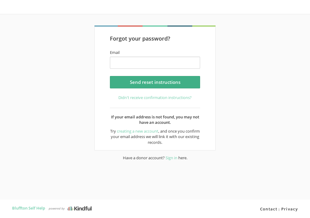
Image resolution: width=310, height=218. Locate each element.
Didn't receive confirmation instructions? (155, 97)
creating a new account (137, 131)
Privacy (289, 209)
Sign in (171, 157)
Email (115, 52)
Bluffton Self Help (28, 208)
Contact (268, 209)
